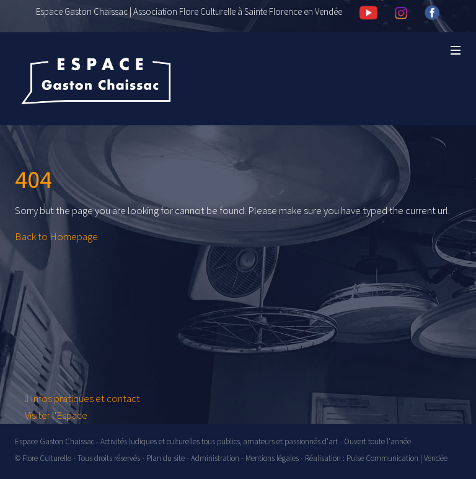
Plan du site (165, 458)
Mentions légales (272, 458)
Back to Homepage (56, 236)
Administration (215, 458)
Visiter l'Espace (56, 415)
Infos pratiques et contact (82, 398)
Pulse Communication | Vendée (396, 458)
